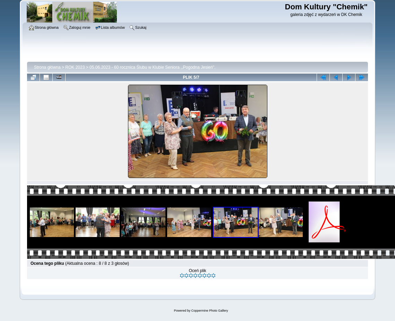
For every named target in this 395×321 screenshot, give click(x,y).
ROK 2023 (75, 67)
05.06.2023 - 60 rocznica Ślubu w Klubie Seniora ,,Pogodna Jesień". (152, 67)
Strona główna (47, 67)
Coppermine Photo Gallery (209, 310)
